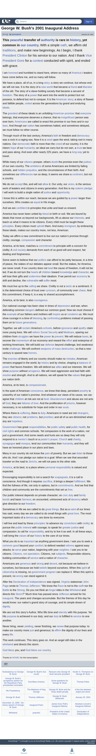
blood (45, 213)
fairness (26, 499)
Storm (19, 594)
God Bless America (36, 682)
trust (79, 148)
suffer (46, 280)
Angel (52, 590)
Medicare (68, 332)
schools (47, 328)
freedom (7, 95)
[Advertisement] (48, 9)
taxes (85, 336)
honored (13, 72)
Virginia (65, 581)
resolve (7, 375)
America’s (77, 72)
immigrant (70, 226)
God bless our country (38, 650)
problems (32, 417)
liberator (87, 87)
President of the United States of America (60, 713)
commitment (46, 246)
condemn (72, 314)
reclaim (26, 328)
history (75, 40)
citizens (28, 162)
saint (73, 509)
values (76, 375)
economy (82, 276)
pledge (88, 188)
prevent (59, 336)
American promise (63, 113)
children (46, 272)
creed (59, 143)
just (32, 630)
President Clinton (15, 55)
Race (61, 585)
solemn (79, 188)
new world (47, 87)
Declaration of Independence (29, 581)
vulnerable (33, 280)
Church (63, 439)
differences (26, 174)
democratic (23, 143)
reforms (70, 545)
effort (69, 340)
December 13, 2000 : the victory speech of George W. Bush (13, 705)
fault (46, 399)
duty (42, 413)
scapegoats (61, 477)
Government (10, 427)
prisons (70, 403)
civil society (19, 250)
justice (87, 162)
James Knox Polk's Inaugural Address (59, 705)
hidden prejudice (27, 170)
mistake (70, 358)
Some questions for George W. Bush (59, 682)
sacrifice (47, 481)
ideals (6, 107)
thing (5, 34)
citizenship (9, 572)
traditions (9, 50)
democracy (83, 135)
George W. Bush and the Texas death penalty (59, 690)
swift (81, 585)
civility (86, 523)
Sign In (89, 21)
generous (25, 563)
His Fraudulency (13, 691)
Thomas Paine (83, 682)
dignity (6, 606)
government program (44, 572)
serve (18, 549)
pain (47, 453)
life (11, 634)
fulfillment (79, 481)
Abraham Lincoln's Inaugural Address (83, 705)
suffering (25, 413)
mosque (25, 443)
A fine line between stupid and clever (83, 690)
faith (55, 135)
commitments (65, 485)
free (70, 489)
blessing (37, 318)
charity (76, 439)
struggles (23, 336)
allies (59, 367)
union (71, 184)
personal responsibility (58, 467)
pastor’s (45, 439)
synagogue (9, 443)
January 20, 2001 (83, 697)
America (7, 467)
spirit (84, 567)
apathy (82, 328)
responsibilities (37, 427)
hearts (34, 272)
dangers (30, 310)
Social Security (49, 332)
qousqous (16, 34)
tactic (69, 286)
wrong (19, 576)
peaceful (16, 40)
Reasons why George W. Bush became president (59, 673)
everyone (85, 113)
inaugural (8, 598)
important (29, 541)
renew (60, 626)
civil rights (8, 431)
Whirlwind (75, 590)
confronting (53, 318)
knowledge (66, 272)
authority (48, 40)
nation (31, 125)
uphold (40, 226)
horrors (32, 353)
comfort (39, 545)
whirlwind (8, 644)
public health (78, 427)
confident (21, 208)
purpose (14, 371)
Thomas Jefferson (29, 585)
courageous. (41, 300)
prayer (53, 439)
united (28, 103)
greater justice (70, 527)
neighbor (64, 549)
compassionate (37, 385)
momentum (22, 340)
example (12, 314)
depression (64, 305)
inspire (56, 314)
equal (37, 202)
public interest (23, 527)
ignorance (67, 328)
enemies (12, 358)
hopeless (17, 421)
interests (79, 217)
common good (11, 545)
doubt (54, 162)
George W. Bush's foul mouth (36, 673)
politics (42, 260)
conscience (36, 390)
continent (77, 174)
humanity (29, 148)
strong (40, 563)
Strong (21, 590)
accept (19, 184)
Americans (21, 121)
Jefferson (64, 594)
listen (80, 453)
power (33, 95)
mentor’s (23, 439)
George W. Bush (13, 697)
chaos (82, 290)
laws (5, 125)
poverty (84, 390)
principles (8, 226)
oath (64, 45)
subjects (60, 553)
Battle (6, 590)
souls (66, 407)
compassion (28, 240)
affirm (58, 630)
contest (38, 60)
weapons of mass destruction (57, 348)
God (7, 403)
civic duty (68, 495)
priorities (48, 417)
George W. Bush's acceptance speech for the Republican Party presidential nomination (13, 681)
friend (74, 87)
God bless (8, 650)
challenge (14, 348)
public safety (58, 427)
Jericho (33, 461)
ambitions (35, 166)
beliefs (43, 567)
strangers (82, 413)
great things (52, 509)
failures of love (30, 403)
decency (76, 499)
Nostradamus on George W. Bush (13, 673)
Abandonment (58, 399)
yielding (28, 626)
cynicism (51, 290)
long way (77, 152)
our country (29, 45)
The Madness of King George (36, 690)
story (47, 82)
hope (13, 148)
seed (49, 139)
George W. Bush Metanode (60, 697)
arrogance (34, 371)
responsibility (36, 531)
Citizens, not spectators (26, 553)
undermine (35, 276)
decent (53, 563)
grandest (13, 113)
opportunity (63, 192)
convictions (70, 523)
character (83, 272)
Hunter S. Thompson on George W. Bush (83, 673)
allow (45, 184)
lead (50, 268)
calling (32, 286)
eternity (63, 612)
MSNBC (16, 657)
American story (64, 99)
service (34, 558)
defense (49, 344)
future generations (25, 322)
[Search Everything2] (48, 21)
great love (73, 513)
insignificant (68, 117)
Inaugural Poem (36, 705)
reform (36, 332)
